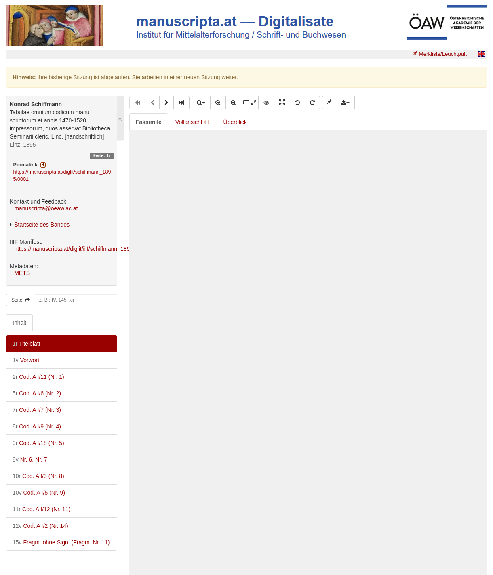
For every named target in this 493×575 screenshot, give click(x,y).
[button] (166, 102)
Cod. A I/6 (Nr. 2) (37, 393)
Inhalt (19, 322)
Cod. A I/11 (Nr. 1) (38, 377)
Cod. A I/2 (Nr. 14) (40, 526)
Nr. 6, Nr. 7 (30, 459)
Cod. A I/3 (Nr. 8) (38, 476)
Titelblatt (26, 343)
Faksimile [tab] (149, 122)
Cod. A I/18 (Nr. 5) (38, 443)
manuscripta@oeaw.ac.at (46, 208)
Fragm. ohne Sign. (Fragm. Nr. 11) (61, 542)
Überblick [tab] (235, 122)
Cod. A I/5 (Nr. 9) (39, 492)
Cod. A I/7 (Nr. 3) (37, 410)
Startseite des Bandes (42, 224)
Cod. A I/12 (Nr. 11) (41, 509)
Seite (20, 300)
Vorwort (26, 360)
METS (22, 273)
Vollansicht (192, 122)
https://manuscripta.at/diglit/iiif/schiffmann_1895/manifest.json (91, 249)
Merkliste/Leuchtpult (439, 54)
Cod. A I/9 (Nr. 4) (37, 426)
